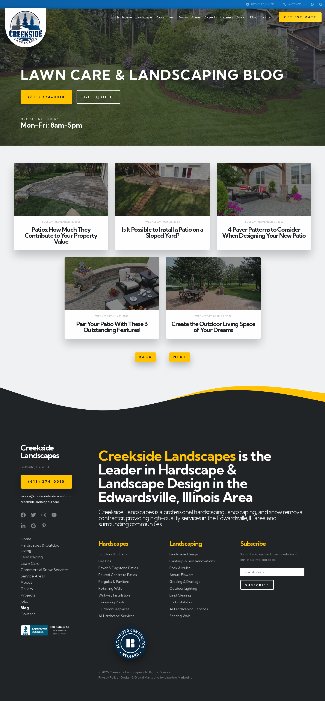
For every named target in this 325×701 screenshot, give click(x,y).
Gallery (27, 588)
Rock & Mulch (179, 568)
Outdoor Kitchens (112, 554)
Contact (267, 17)
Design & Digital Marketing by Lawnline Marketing (156, 677)
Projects (210, 17)
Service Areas (33, 576)
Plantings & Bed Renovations (192, 561)
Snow (183, 17)
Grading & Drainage (185, 581)
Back (145, 357)
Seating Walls (179, 616)
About (241, 17)
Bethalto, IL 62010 (260, 4)
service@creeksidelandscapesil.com (46, 496)
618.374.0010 (292, 4)
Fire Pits (104, 561)
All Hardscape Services (116, 616)
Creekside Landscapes (40, 451)
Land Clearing (180, 595)
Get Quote (98, 97)
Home (26, 539)
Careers (226, 17)
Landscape (144, 17)
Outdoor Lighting (183, 588)
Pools (160, 17)
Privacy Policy (108, 677)
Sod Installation (181, 602)
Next (179, 357)
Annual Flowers (181, 575)
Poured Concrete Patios (117, 575)
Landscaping (32, 557)
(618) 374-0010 (46, 97)
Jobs (24, 601)
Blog (253, 17)
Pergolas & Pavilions (113, 581)
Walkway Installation (114, 595)
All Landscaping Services (188, 609)
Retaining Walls (110, 588)
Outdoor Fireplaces (113, 609)
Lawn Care (30, 563)
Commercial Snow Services (44, 569)
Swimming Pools (111, 602)
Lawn (171, 17)
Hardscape (123, 17)
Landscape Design (183, 554)
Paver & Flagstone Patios (118, 568)
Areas (195, 17)
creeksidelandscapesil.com (40, 502)
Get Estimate (300, 17)
